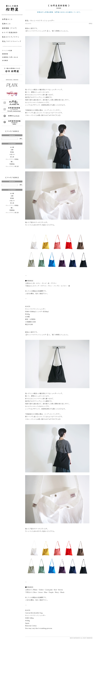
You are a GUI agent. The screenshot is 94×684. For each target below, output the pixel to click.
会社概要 (12, 61)
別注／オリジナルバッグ (12, 42)
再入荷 (12, 157)
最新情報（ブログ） (12, 28)
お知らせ (12, 154)
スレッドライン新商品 (12, 159)
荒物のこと (12, 24)
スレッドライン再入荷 (12, 166)
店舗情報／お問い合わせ (12, 57)
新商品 (12, 152)
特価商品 (12, 164)
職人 (12, 161)
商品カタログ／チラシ (12, 37)
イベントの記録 (12, 51)
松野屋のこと (12, 20)
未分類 (12, 147)
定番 (12, 150)
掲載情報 (12, 54)
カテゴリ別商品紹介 (12, 33)
